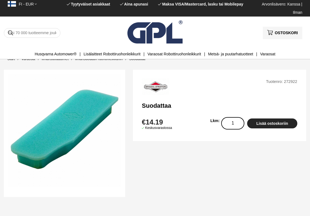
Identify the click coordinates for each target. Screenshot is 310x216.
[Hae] (32, 33)
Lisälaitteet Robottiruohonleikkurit (112, 54)
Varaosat (267, 54)
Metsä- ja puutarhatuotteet (230, 54)
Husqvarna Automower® (56, 54)
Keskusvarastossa (158, 128)
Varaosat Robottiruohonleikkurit (174, 54)
